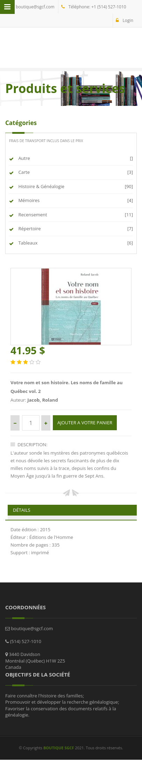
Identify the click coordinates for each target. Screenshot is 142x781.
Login (124, 20)
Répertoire (29, 228)
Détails (21, 510)
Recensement (32, 214)
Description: (29, 444)
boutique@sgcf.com (31, 7)
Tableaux (27, 243)
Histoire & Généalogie (40, 186)
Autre (23, 158)
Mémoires (28, 200)
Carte (23, 172)
